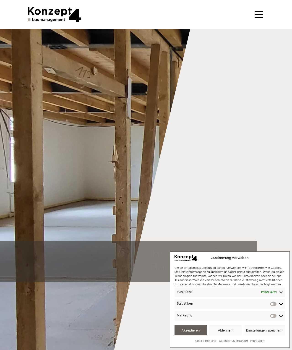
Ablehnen (225, 330)
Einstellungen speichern (264, 330)
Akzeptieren (191, 330)
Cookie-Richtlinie (206, 341)
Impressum (257, 341)
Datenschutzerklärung (233, 341)
